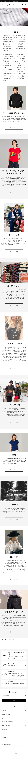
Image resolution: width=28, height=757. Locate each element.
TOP (2, 639)
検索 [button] (14, 700)
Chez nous (7, 639)
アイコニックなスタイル (15, 639)
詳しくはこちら (14, 127)
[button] (23, 5)
